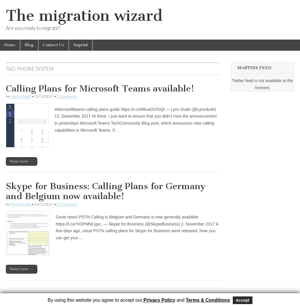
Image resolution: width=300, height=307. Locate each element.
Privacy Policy (158, 300)
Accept (243, 300)
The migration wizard (84, 16)
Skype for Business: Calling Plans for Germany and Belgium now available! (105, 191)
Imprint (80, 45)
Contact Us (53, 45)
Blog (29, 45)
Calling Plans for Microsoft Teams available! (100, 88)
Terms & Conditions (208, 300)
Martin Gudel (20, 96)
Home (10, 45)
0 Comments (67, 96)
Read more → (21, 161)
